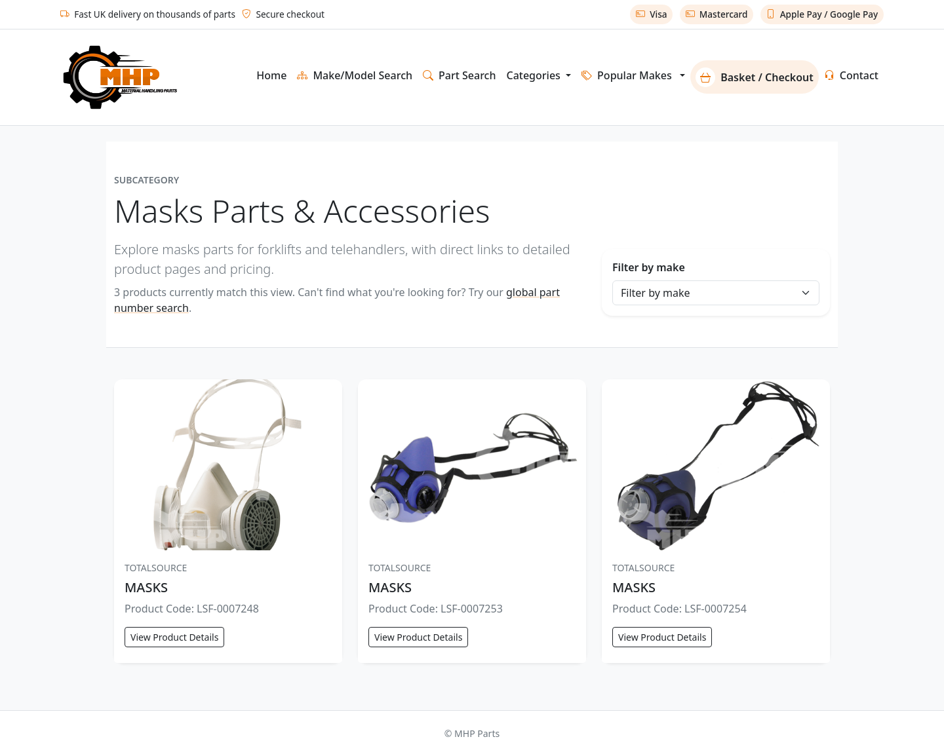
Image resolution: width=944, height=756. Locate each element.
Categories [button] (534, 75)
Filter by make (648, 267)
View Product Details (174, 637)
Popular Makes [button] (626, 75)
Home (271, 75)
